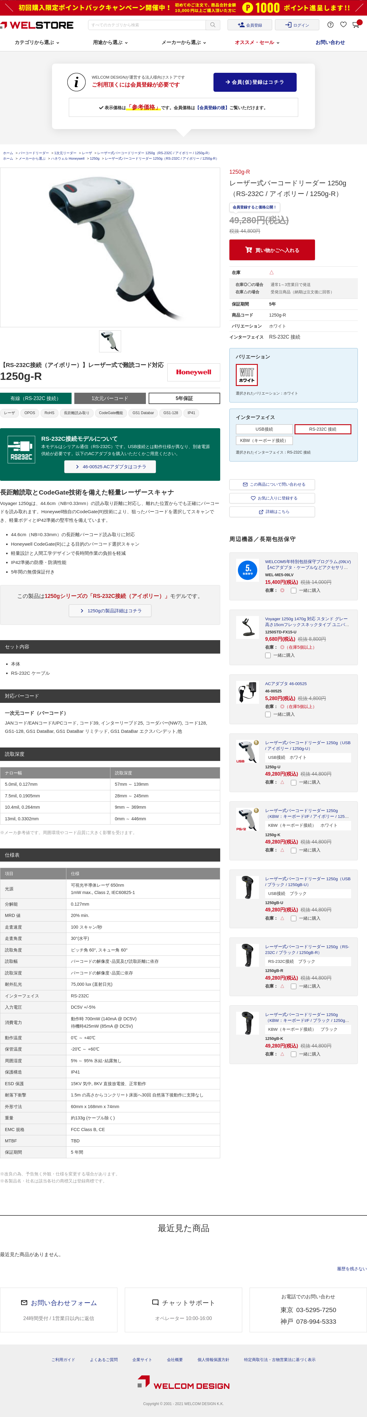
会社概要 (175, 1359)
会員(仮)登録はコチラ (255, 82)
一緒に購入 (306, 590)
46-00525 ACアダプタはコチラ (110, 466)
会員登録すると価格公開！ (255, 207)
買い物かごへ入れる (277, 250)
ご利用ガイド (63, 1359)
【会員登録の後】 (212, 107)
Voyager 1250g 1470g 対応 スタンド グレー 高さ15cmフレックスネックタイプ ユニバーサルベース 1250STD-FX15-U (307, 625)
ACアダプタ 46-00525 (286, 683)
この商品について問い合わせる (278, 484)
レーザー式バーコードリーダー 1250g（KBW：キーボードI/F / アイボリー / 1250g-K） (308, 816)
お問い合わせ (330, 42)
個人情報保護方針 (213, 1359)
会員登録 (250, 24)
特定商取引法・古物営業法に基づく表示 (280, 1359)
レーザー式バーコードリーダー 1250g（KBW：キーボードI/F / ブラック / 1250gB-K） (307, 1020)
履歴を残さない (352, 1268)
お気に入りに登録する (278, 498)
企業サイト (142, 1359)
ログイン (297, 24)
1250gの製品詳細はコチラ (110, 610)
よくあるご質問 (104, 1359)
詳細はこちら (278, 511)
